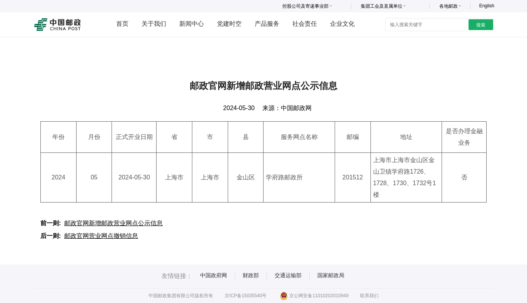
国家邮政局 (330, 275)
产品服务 (267, 23)
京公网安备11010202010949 (314, 295)
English (486, 5)
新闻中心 (191, 23)
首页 (122, 23)
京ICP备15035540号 (246, 295)
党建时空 (229, 23)
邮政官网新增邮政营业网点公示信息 (113, 223)
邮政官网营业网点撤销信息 (101, 236)
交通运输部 (288, 275)
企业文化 (342, 23)
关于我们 (154, 23)
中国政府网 (213, 275)
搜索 (480, 25)
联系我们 (369, 295)
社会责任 (304, 23)
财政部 (251, 275)
